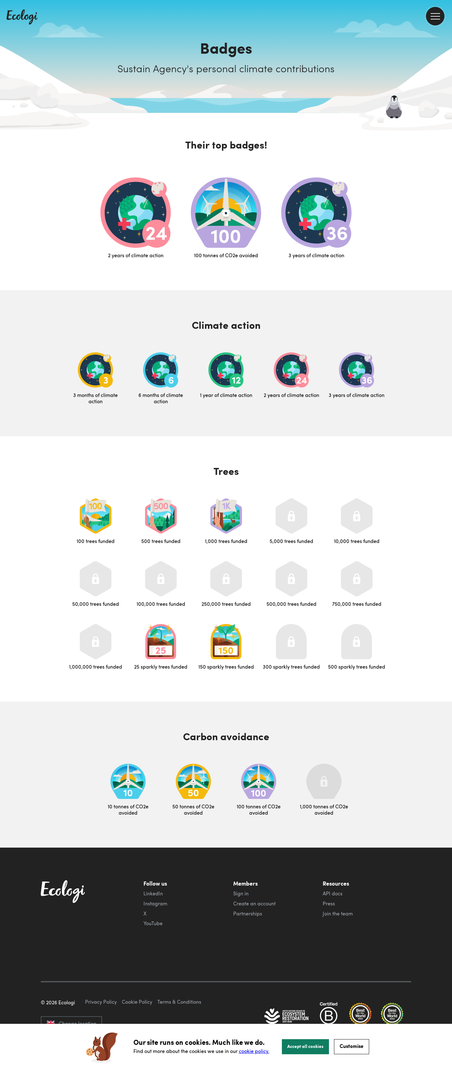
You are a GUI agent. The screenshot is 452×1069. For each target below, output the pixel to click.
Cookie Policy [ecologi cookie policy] (137, 1002)
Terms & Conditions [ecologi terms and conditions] (179, 1002)
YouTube (153, 923)
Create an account (254, 903)
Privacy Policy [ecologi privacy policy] (101, 1002)
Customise (351, 1046)
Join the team (338, 913)
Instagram (155, 903)
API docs (332, 893)
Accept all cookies (305, 1046)
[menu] (435, 16)
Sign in (241, 893)
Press (329, 903)
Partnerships (247, 913)
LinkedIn (153, 893)
